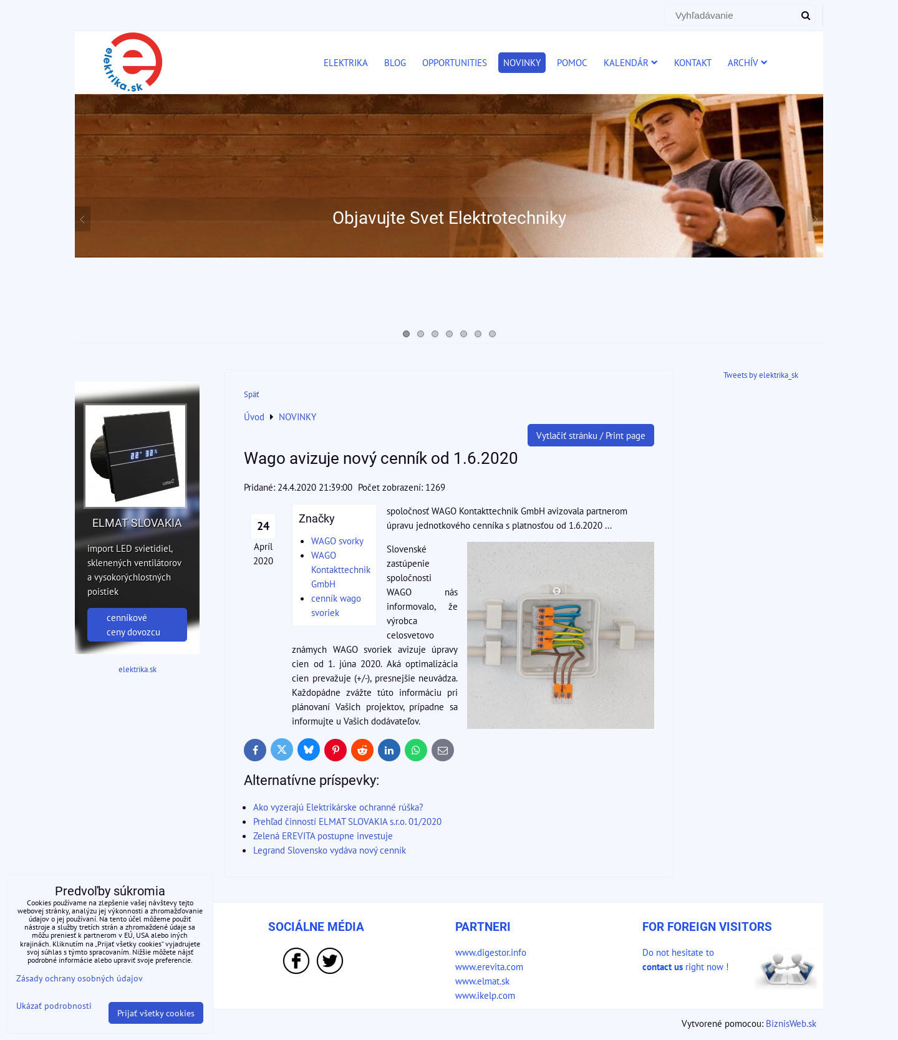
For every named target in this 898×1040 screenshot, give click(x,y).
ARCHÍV (748, 62)
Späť (251, 394)
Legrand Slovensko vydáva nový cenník (329, 850)
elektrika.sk (137, 669)
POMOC (572, 62)
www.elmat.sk (482, 981)
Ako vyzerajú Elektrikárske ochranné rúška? (338, 807)
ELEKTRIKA (346, 62)
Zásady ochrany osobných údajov (79, 978)
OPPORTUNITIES (454, 62)
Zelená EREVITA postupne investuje (323, 835)
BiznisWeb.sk (791, 1023)
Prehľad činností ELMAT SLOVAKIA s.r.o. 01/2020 (347, 821)
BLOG (395, 62)
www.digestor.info (490, 952)
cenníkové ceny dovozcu (133, 624)
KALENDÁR (631, 62)
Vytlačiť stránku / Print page (590, 435)
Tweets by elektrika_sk (760, 375)
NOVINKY (522, 62)
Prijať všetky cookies (156, 1013)
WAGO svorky (337, 540)
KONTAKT (693, 62)
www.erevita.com (489, 966)
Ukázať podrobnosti (54, 1006)
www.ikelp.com (485, 995)
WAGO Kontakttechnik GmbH (340, 569)
